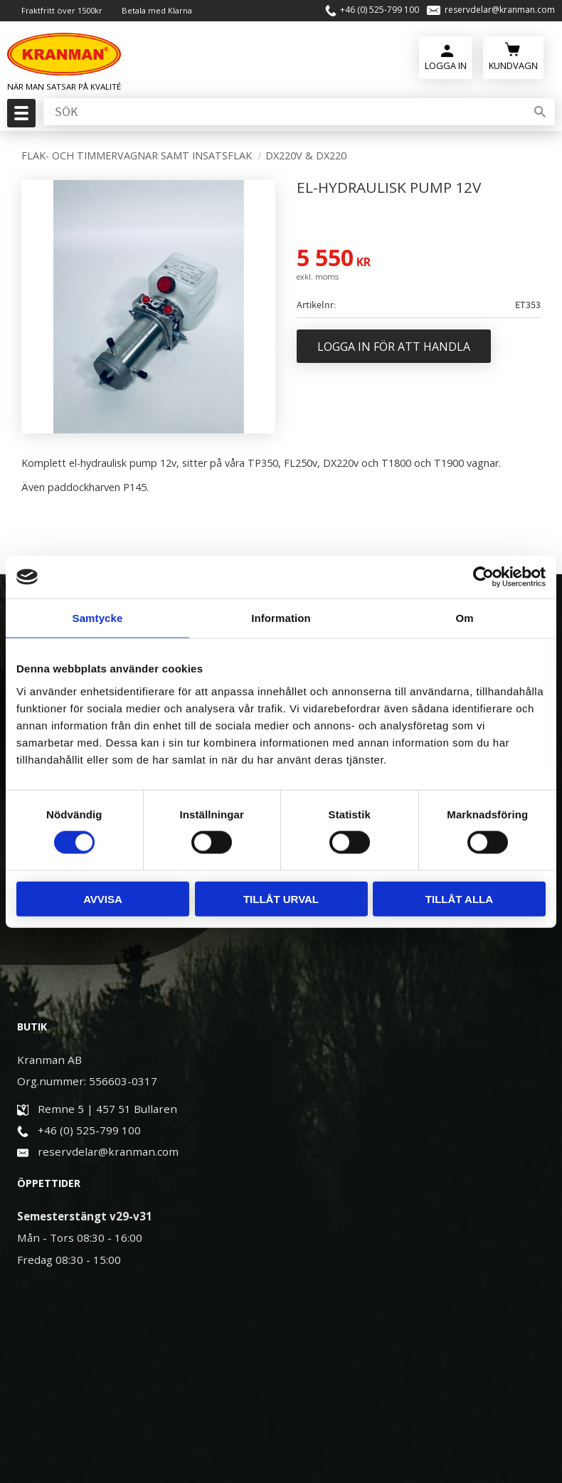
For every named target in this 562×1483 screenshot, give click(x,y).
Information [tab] (281, 618)
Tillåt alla (459, 898)
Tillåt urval (281, 898)
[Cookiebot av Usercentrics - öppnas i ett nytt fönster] (483, 577)
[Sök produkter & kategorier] (283, 113)
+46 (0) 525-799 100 (379, 10)
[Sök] (540, 113)
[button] (19, 117)
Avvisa (102, 898)
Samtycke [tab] (98, 618)
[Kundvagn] (513, 57)
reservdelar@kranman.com (500, 10)
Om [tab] (464, 618)
